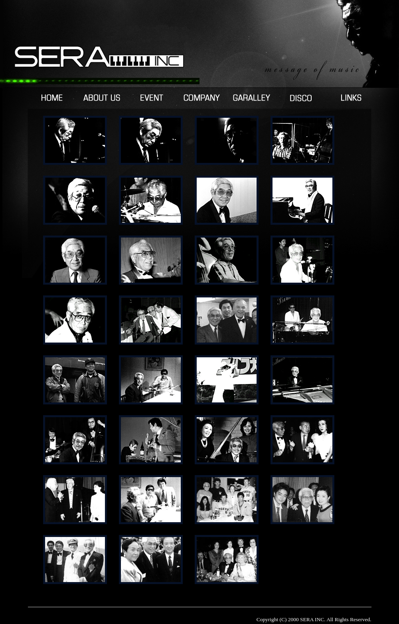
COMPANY (202, 98)
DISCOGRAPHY (301, 98)
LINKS (351, 98)
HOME (52, 98)
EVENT (152, 98)
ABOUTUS (102, 98)
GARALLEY (252, 98)
